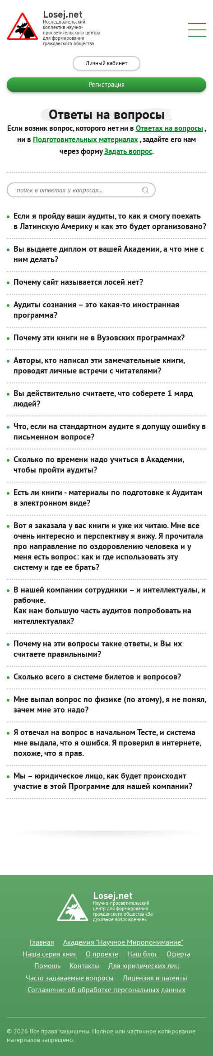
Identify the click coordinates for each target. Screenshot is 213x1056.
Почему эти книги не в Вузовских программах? (99, 338)
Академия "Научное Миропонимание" (123, 942)
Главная (42, 942)
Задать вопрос (128, 151)
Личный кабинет (106, 63)
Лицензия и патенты (155, 978)
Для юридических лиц (143, 966)
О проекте (102, 954)
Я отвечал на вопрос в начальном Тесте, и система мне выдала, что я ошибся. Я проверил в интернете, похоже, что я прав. (107, 743)
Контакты (84, 966)
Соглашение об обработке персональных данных (106, 990)
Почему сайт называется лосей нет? (78, 282)
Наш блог (142, 954)
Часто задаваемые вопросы (70, 978)
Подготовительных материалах (85, 139)
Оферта (178, 954)
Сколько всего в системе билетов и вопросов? (97, 677)
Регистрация (106, 85)
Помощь (47, 966)
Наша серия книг (50, 954)
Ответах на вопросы (169, 128)
